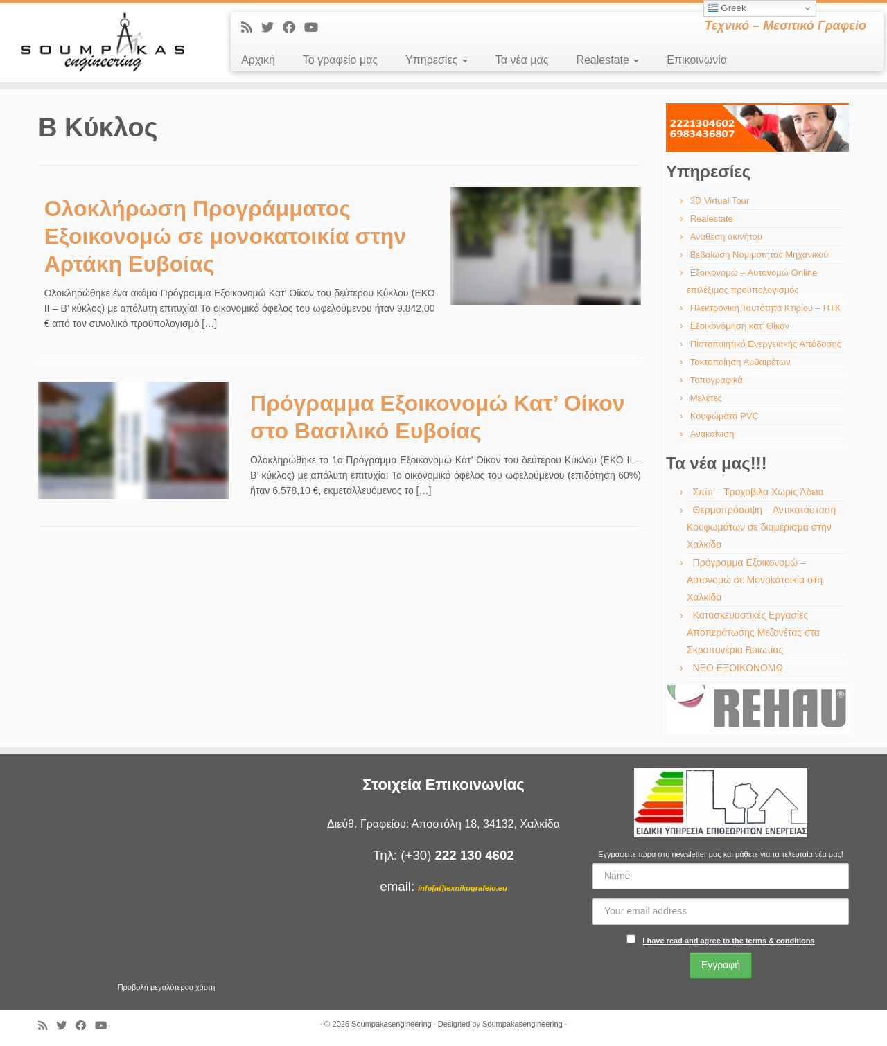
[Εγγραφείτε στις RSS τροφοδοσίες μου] (251, 28)
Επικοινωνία (697, 60)
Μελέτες (706, 398)
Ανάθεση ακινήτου (726, 236)
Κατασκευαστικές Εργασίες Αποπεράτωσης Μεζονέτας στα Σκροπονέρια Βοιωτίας (753, 632)
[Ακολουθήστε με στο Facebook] (293, 28)
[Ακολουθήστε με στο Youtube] (315, 28)
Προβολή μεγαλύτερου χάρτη (167, 987)
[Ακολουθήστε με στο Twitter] (272, 28)
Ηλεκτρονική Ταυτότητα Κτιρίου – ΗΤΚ (765, 308)
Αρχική (258, 60)
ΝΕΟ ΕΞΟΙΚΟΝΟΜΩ (738, 667)
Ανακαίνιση (712, 434)
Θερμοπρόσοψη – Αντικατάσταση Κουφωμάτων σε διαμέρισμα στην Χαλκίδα (761, 527)
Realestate (607, 60)
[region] (757, 127)
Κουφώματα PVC (724, 416)
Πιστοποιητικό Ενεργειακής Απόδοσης (765, 344)
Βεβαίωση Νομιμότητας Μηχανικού (759, 254)
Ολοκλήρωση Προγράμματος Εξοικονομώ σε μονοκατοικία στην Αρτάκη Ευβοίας (225, 236)
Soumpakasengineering (391, 1024)
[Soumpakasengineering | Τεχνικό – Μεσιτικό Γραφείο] (102, 43)
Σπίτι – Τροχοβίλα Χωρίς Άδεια (758, 491)
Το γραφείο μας (340, 60)
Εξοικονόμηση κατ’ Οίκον (739, 326)
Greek (727, 8)
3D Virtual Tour (720, 200)
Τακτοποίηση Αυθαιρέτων (740, 362)
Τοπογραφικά (716, 380)
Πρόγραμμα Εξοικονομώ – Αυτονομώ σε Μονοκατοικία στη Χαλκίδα (755, 580)
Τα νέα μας (522, 60)
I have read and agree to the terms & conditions (728, 941)
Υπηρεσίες (436, 60)
